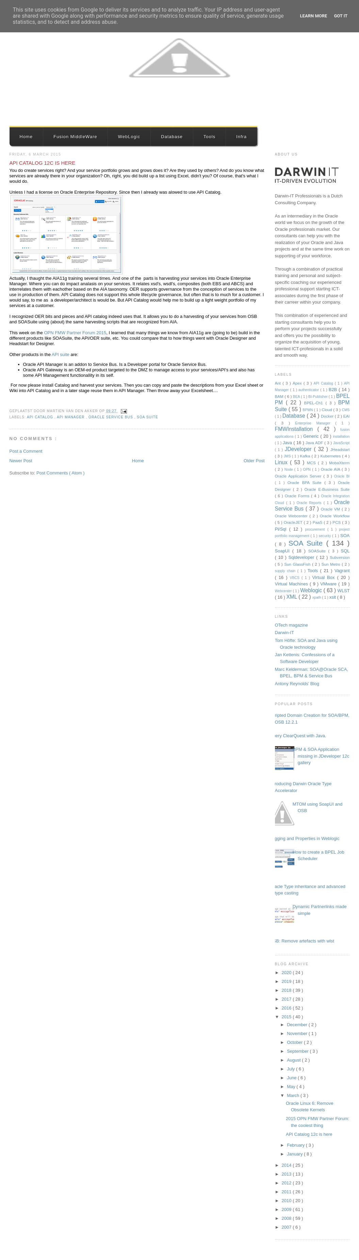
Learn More (313, 15)
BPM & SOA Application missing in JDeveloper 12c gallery (321, 756)
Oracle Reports (310, 503)
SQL (345, 550)
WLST (344, 590)
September (298, 1051)
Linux (282, 462)
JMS (288, 456)
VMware (329, 583)
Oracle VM (331, 509)
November (298, 1033)
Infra (241, 136)
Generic (311, 436)
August (294, 1060)
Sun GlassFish (298, 564)
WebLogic (129, 136)
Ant (279, 383)
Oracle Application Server (299, 476)
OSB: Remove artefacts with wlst (302, 940)
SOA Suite (147, 417)
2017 (287, 999)
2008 (287, 1218)
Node (289, 469)
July (291, 1068)
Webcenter (284, 591)
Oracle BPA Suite (306, 482)
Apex (298, 383)
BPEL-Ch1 (315, 403)
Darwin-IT (284, 632)
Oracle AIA (331, 469)
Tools (209, 136)
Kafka (306, 456)
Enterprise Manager (315, 423)
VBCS (296, 578)
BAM (280, 396)
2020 (287, 972)
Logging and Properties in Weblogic (305, 838)
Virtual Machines (292, 583)
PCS (337, 522)
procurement (316, 529)
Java (288, 442)
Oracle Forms (298, 496)
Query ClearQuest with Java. (298, 735)
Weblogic (311, 590)
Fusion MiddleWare (75, 136)
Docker (328, 416)
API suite (61, 354)
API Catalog (40, 417)
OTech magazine (291, 625)
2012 (287, 1182)
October (295, 1042)
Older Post (254, 460)
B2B (334, 389)
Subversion (339, 557)
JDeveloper (299, 449)
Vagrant (342, 570)
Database (172, 136)
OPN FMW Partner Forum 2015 (75, 332)
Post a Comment (26, 451)
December (298, 1024)
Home (26, 136)
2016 (287, 1008)
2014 (287, 1165)
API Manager (71, 417)
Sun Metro (332, 564)
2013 (287, 1174)
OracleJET (294, 522)
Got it (340, 15)
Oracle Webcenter (292, 516)
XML (292, 597)
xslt (333, 597)
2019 (287, 981)
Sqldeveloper (302, 557)
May (291, 1086)
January (295, 1154)
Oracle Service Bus (111, 417)
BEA (297, 397)
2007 (287, 1227)
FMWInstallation (296, 429)
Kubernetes (331, 456)
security (325, 536)
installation (341, 436)
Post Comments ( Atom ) (60, 472)
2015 (287, 1016)
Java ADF (315, 442)
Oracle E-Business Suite (326, 489)
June (292, 1077)
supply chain (286, 571)
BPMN (308, 410)
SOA (344, 535)
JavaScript (341, 443)
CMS (345, 410)
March (293, 1095)
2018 (287, 990)
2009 (287, 1209)
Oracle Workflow (335, 516)
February (296, 1145)
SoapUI (283, 550)
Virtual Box (324, 577)
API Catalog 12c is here (43, 163)
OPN (307, 469)
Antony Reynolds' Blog (297, 683)
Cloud (327, 409)
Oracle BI (342, 476)
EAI (346, 416)
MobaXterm (339, 463)
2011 (287, 1191)
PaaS (318, 522)
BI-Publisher (318, 397)
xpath (317, 597)
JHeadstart (340, 449)
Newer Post (21, 460)
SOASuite (318, 551)
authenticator (309, 390)
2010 (287, 1200)
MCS (312, 463)
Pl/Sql (282, 529)
